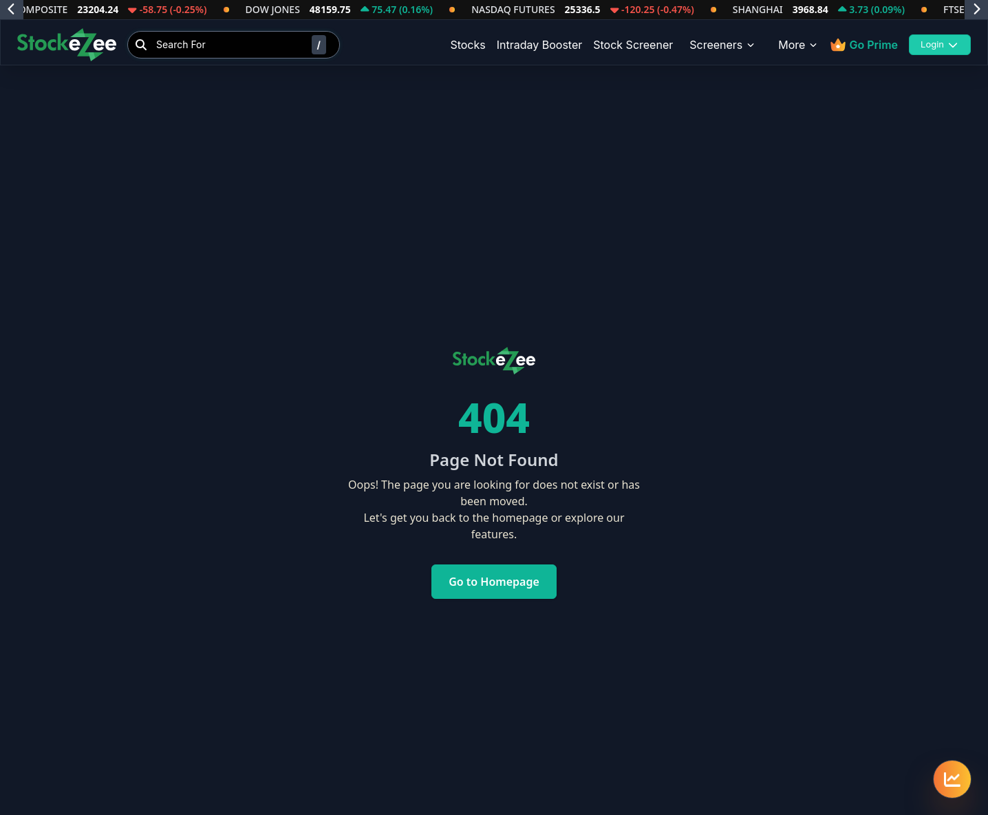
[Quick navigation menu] (952, 779)
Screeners (722, 45)
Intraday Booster (540, 45)
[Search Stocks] (233, 45)
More (798, 45)
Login (940, 44)
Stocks (467, 45)
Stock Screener (633, 45)
